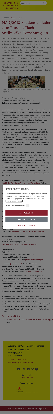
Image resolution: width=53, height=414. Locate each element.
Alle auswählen (26, 213)
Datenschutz (31, 225)
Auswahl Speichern (26, 219)
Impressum (21, 225)
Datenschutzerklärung (13, 201)
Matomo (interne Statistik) (17, 205)
